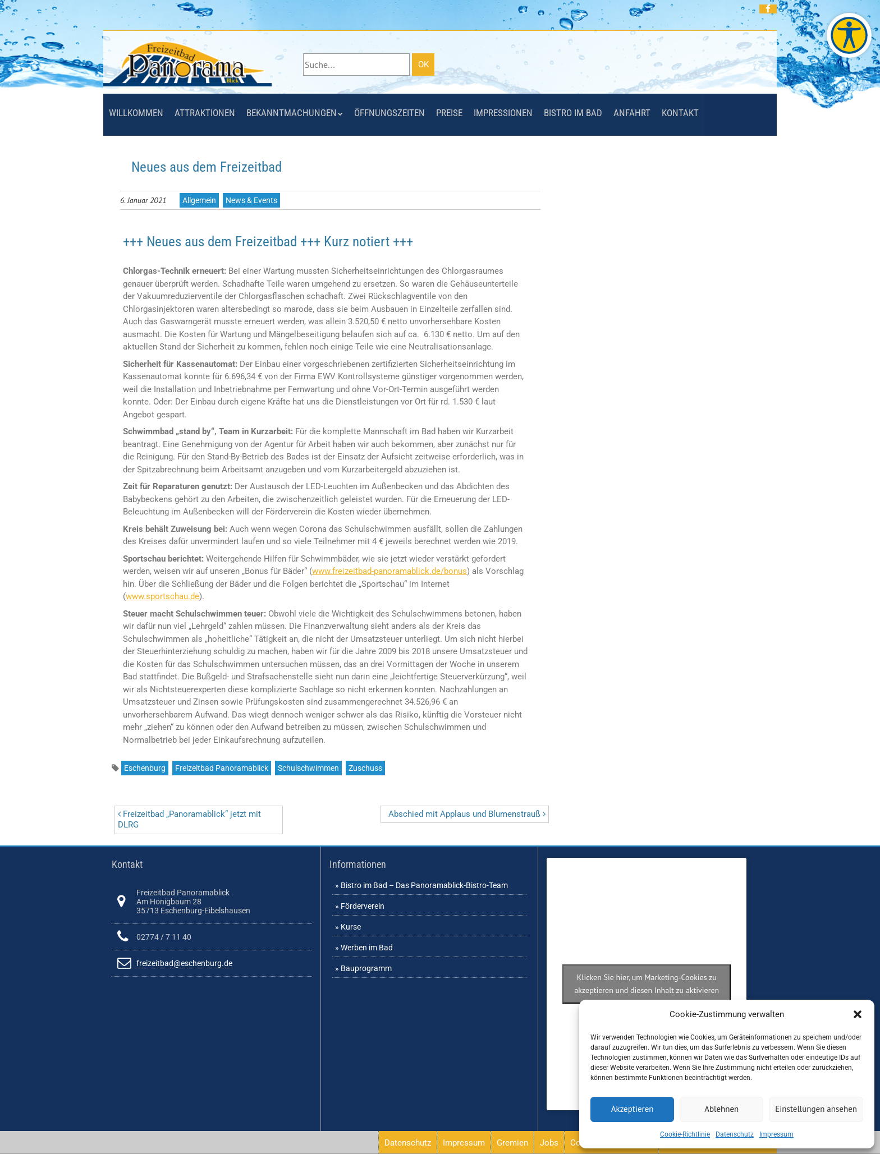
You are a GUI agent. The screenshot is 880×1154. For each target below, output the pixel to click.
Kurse (351, 926)
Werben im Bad (367, 947)
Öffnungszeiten (389, 112)
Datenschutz (735, 1134)
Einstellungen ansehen (816, 1109)
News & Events (251, 200)
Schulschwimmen (308, 768)
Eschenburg (145, 768)
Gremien (512, 1143)
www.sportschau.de (162, 596)
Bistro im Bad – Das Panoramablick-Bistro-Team (424, 885)
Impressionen (503, 112)
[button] (857, 1014)
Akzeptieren (632, 1109)
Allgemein (199, 200)
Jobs (549, 1143)
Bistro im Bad (573, 112)
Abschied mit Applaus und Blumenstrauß (467, 814)
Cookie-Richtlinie (685, 1134)
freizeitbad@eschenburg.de (184, 963)
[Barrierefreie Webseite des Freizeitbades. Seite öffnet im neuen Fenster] (849, 35)
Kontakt (680, 112)
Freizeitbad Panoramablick (221, 768)
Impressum (776, 1134)
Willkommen (136, 112)
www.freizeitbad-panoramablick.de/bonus (389, 571)
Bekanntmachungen (291, 112)
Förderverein (362, 906)
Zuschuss (365, 768)
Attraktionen (205, 112)
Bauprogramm (366, 968)
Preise (449, 112)
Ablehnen (721, 1109)
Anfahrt (631, 112)
